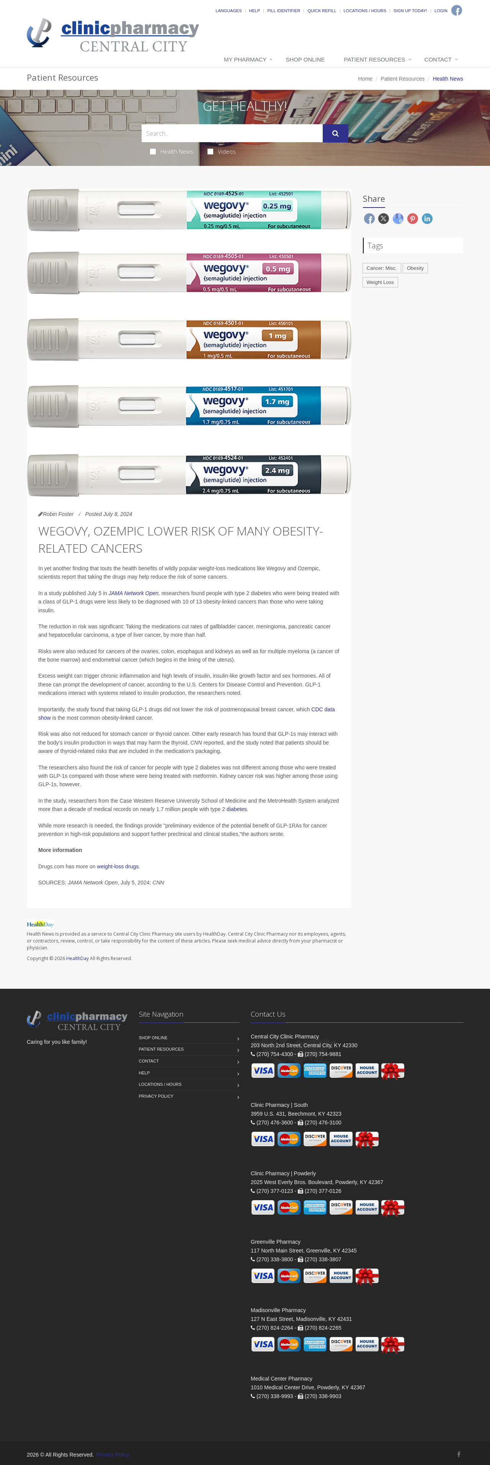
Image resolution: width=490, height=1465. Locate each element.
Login (441, 10)
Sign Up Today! (410, 10)
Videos (221, 151)
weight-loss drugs (118, 866)
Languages (229, 10)
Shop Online (305, 59)
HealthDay (77, 958)
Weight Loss (380, 282)
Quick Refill (321, 10)
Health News (171, 151)
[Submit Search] (335, 133)
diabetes (237, 809)
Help (254, 10)
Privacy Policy (156, 1096)
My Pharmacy (245, 59)
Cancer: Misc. (382, 268)
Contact (438, 59)
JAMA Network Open (133, 593)
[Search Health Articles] (232, 133)
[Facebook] (456, 10)
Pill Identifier (283, 10)
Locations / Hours (365, 10)
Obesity (415, 268)
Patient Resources (374, 59)
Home (365, 79)
